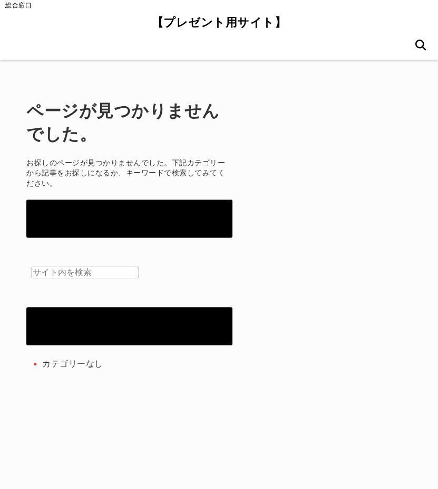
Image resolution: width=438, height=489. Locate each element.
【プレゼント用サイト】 (219, 22)
